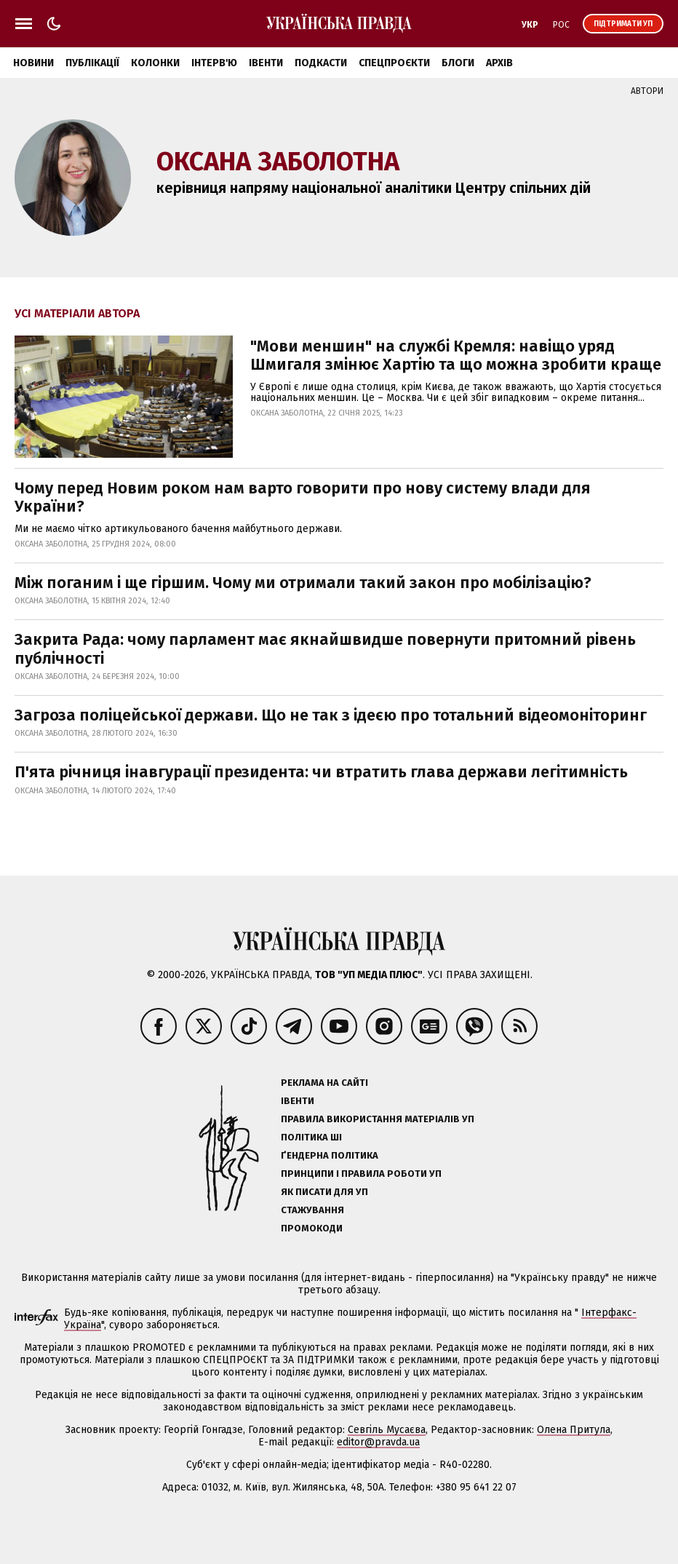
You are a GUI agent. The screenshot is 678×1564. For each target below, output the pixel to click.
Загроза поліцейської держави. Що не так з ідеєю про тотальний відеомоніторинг (332, 715)
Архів (499, 63)
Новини (33, 63)
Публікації (92, 63)
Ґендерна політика (329, 1155)
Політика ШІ (311, 1137)
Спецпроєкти (394, 63)
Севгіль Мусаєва (387, 1430)
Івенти (266, 63)
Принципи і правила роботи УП (361, 1173)
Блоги (458, 63)
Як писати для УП (324, 1191)
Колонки (155, 63)
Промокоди (312, 1228)
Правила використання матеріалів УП (377, 1119)
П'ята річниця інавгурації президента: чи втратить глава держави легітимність (321, 772)
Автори (647, 91)
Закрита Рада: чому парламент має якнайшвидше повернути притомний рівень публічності (325, 648)
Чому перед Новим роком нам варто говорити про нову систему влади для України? (303, 497)
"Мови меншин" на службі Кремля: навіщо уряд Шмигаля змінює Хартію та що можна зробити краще (455, 355)
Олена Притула (573, 1430)
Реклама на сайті (324, 1082)
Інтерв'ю (214, 63)
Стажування (312, 1209)
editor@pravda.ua (378, 1442)
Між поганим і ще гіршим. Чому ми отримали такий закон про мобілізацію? (305, 582)
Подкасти (321, 63)
